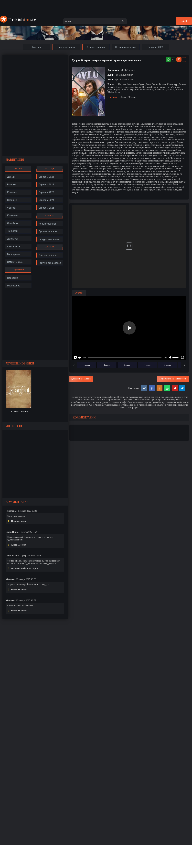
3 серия (127, 365)
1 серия (87, 365)
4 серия (147, 365)
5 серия (167, 365)
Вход (184, 21)
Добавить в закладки (81, 378)
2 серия (107, 365)
